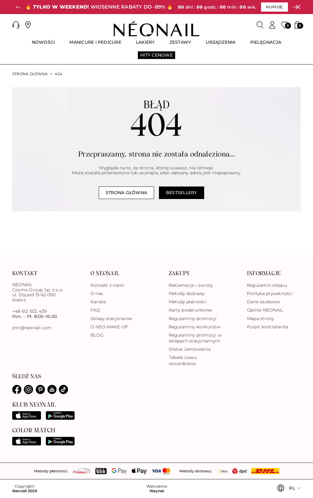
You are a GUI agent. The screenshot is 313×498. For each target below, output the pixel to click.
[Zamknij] (298, 7)
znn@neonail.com (32, 327)
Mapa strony (260, 318)
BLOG (97, 335)
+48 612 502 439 (29, 311)
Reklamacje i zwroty (191, 285)
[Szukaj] (260, 25)
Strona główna (30, 74)
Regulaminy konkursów (195, 327)
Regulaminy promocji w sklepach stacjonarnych (195, 338)
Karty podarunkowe (190, 310)
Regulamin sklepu (267, 285)
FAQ (95, 310)
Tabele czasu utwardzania (183, 360)
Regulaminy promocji (193, 318)
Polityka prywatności (270, 293)
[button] (18, 7)
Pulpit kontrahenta (267, 327)
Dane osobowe (263, 301)
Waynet (156, 491)
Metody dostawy (186, 293)
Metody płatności (188, 301)
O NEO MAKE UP (109, 327)
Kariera (98, 301)
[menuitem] (43, 45)
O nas (96, 293)
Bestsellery (181, 192)
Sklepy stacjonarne (111, 318)
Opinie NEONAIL (265, 310)
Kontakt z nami (107, 285)
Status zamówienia (190, 349)
